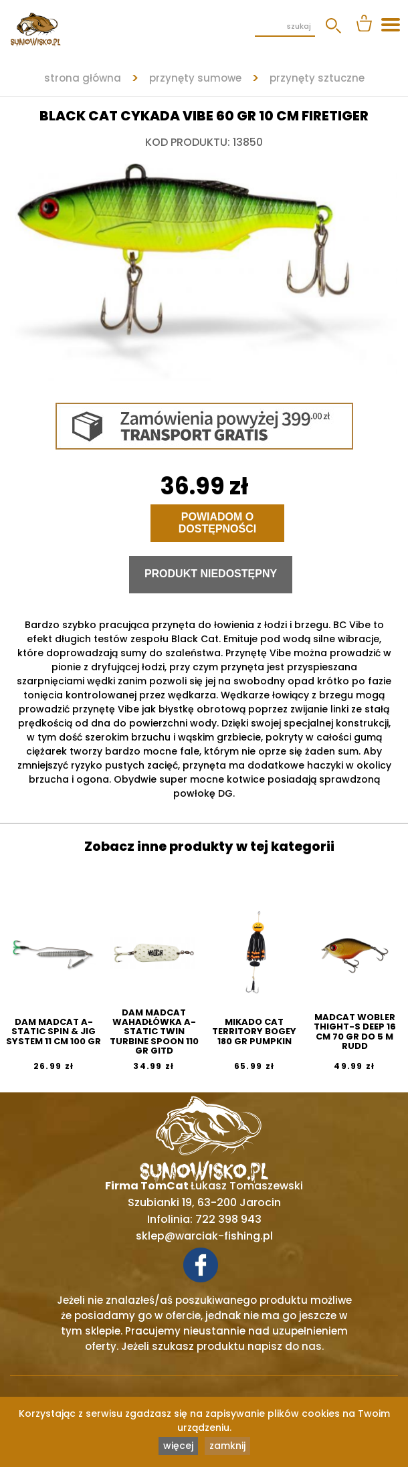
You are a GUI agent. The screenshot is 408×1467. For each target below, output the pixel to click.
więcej (178, 1445)
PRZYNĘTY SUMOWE (195, 78)
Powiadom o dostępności (217, 522)
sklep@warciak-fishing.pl (204, 1236)
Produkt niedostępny (210, 573)
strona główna (82, 78)
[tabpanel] (204, 266)
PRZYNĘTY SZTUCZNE (317, 78)
